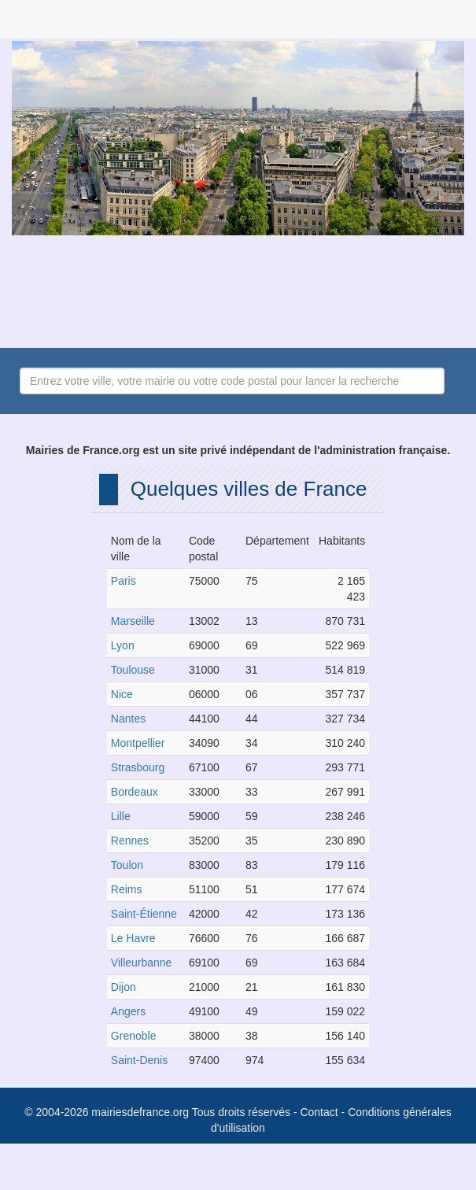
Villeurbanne (141, 962)
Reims (126, 889)
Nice (122, 694)
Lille (121, 816)
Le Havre (133, 938)
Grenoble (134, 1035)
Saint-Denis (139, 1060)
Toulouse (133, 669)
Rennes (130, 840)
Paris (123, 581)
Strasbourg (137, 767)
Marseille (133, 621)
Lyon (123, 645)
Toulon (127, 865)
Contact (319, 1112)
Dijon (123, 987)
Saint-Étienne (144, 913)
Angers (128, 1011)
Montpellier (137, 743)
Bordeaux (134, 791)
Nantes (128, 718)
